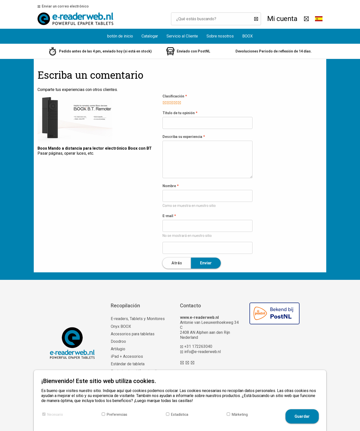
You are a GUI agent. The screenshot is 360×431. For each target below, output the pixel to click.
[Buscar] (256, 19)
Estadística (179, 415)
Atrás (177, 263)
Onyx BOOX (121, 326)
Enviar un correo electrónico (64, 6)
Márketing (240, 415)
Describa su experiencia (182, 137)
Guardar (302, 416)
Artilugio (118, 349)
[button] (318, 18)
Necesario (55, 415)
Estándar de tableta (127, 364)
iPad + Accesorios (127, 356)
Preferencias (117, 415)
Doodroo (118, 341)
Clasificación (173, 96)
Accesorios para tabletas (132, 334)
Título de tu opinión (178, 113)
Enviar (206, 263)
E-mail (167, 216)
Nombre (169, 186)
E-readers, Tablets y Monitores (138, 318)
